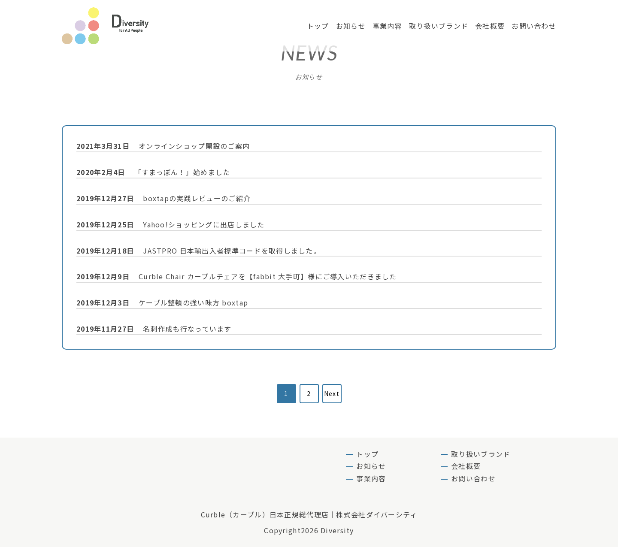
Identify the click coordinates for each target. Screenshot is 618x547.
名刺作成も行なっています (154, 328)
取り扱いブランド (438, 26)
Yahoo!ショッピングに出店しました (170, 224)
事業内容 (387, 26)
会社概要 (490, 26)
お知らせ (351, 26)
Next (331, 393)
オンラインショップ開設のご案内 (163, 146)
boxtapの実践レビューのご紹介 (163, 198)
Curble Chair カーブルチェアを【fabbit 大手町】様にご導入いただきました (236, 276)
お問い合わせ (534, 26)
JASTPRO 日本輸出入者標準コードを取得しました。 (198, 250)
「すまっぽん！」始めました (153, 172)
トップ (318, 26)
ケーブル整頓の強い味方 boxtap (162, 302)
